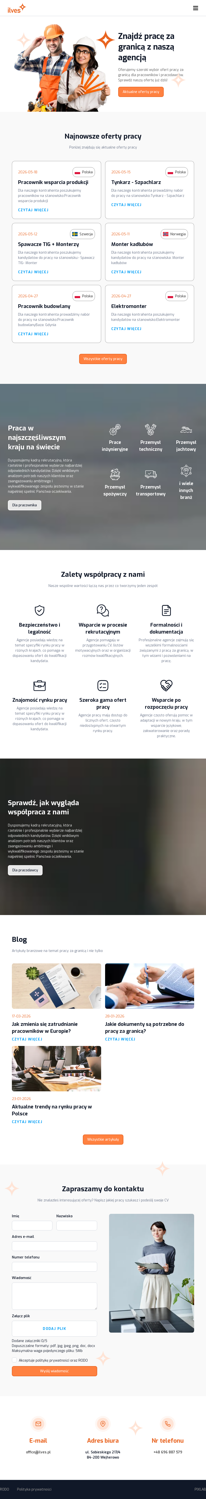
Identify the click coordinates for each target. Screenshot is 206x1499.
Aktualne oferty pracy (141, 92)
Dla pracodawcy (25, 870)
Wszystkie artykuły (103, 1139)
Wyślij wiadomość (54, 1371)
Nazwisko (64, 1216)
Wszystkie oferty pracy (103, 359)
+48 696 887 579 (167, 1452)
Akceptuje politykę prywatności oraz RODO (53, 1360)
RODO (4, 1489)
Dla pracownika (24, 505)
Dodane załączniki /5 (29, 1341)
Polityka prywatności (34, 1489)
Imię (15, 1216)
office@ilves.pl (38, 1452)
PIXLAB (200, 1489)
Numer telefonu (26, 1257)
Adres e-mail (23, 1236)
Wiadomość (21, 1278)
